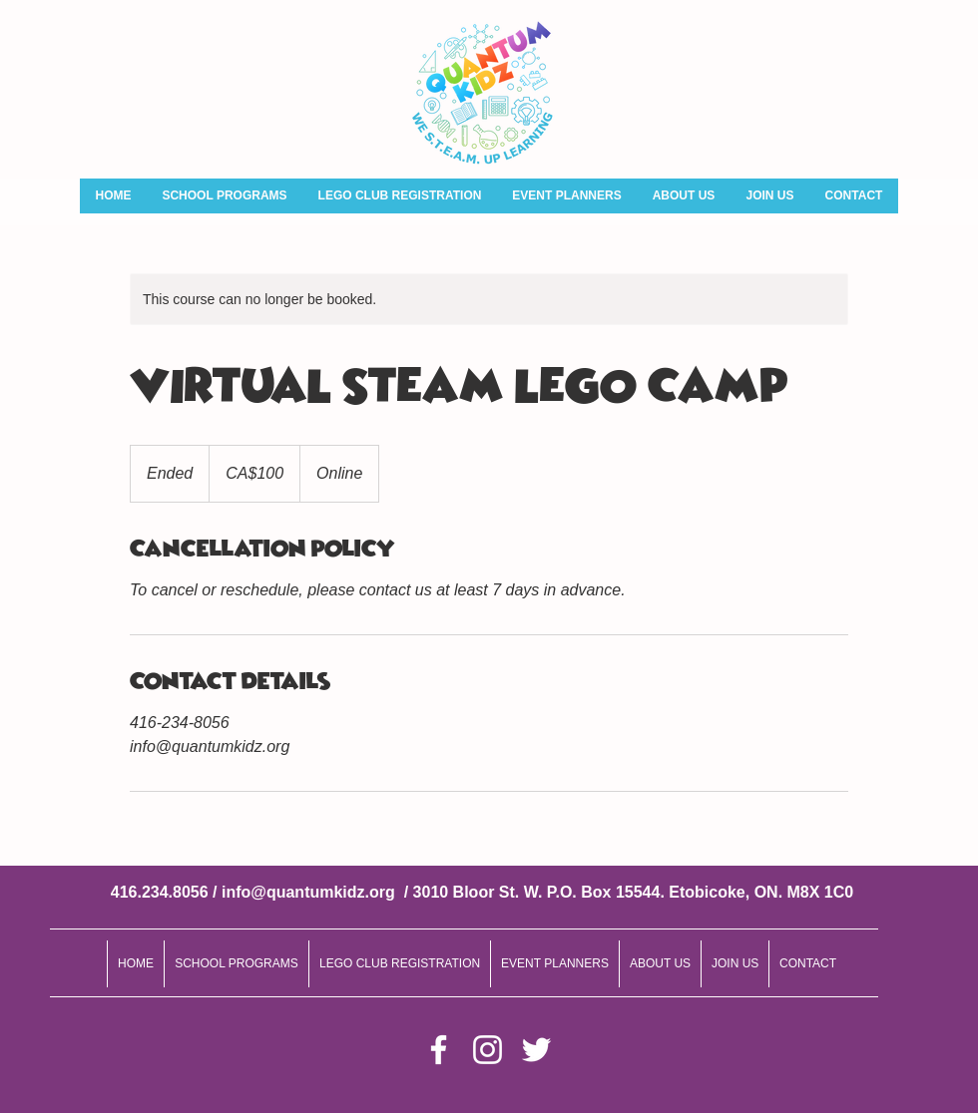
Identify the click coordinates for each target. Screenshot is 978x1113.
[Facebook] (438, 1049)
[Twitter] (536, 1049)
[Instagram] (487, 1049)
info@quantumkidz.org (308, 892)
